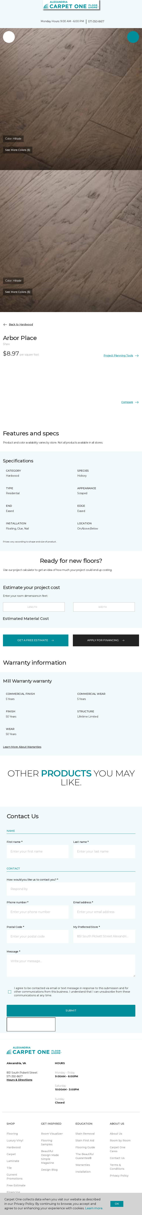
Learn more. (94, 1208)
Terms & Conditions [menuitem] (117, 1166)
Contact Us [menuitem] (117, 1158)
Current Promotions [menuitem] (15, 1176)
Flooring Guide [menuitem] (85, 1147)
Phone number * (17, 902)
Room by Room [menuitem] (120, 1140)
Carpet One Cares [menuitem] (117, 1149)
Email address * (83, 902)
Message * (13, 951)
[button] (128, 7)
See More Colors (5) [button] (17, 150)
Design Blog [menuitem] (49, 1169)
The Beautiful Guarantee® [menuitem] (84, 1156)
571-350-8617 (96, 21)
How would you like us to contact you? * (32, 879)
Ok (117, 1203)
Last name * (81, 842)
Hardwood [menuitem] (14, 1147)
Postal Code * (15, 927)
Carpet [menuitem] (11, 1154)
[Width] (104, 607)
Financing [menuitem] (13, 1192)
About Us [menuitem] (116, 1133)
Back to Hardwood (18, 324)
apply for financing (106, 640)
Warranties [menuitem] (82, 1165)
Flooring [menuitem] (12, 1133)
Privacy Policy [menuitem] (119, 1175)
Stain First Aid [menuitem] (84, 1140)
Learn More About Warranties (22, 747)
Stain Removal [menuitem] (85, 1133)
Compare (130, 402)
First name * (14, 842)
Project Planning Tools (121, 355)
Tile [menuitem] (9, 1168)
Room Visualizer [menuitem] (52, 1133)
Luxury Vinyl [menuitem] (15, 1140)
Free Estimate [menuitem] (16, 1185)
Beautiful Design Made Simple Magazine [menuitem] (50, 1157)
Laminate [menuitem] (13, 1161)
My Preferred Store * (86, 927)
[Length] (34, 607)
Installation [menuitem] (83, 1171)
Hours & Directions (19, 1080)
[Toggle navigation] (5, 7)
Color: (13, 138)
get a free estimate (35, 640)
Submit (71, 1010)
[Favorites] (132, 7)
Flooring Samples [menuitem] (47, 1142)
